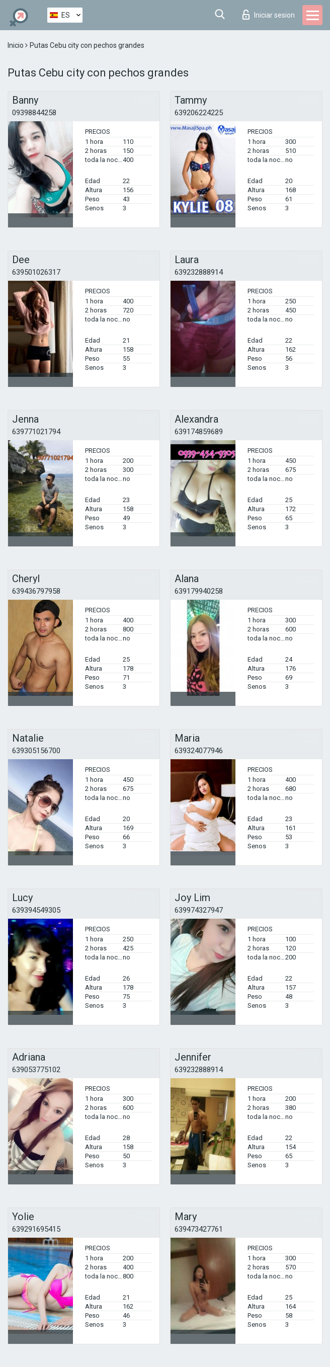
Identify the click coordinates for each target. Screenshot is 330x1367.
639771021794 (36, 431)
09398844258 (34, 112)
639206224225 (199, 112)
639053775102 (36, 1069)
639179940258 (199, 591)
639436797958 (36, 591)
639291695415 (36, 1229)
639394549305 (36, 910)
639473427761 (199, 1229)
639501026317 (36, 272)
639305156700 (36, 750)
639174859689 (199, 431)
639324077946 (199, 750)
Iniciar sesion (268, 14)
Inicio (16, 45)
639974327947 (199, 910)
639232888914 (199, 272)
